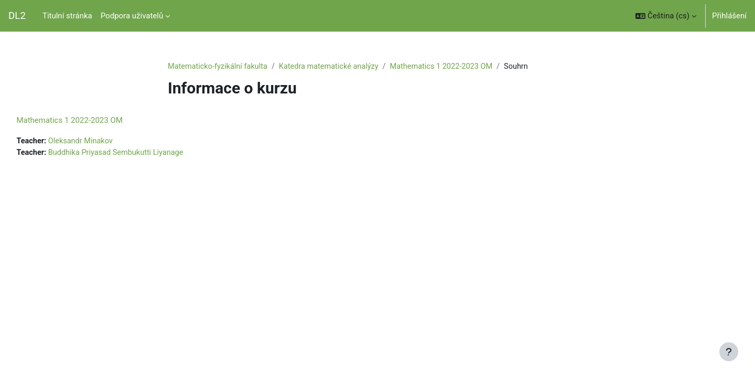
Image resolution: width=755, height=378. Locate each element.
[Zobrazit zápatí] (728, 351)
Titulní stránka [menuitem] (67, 15)
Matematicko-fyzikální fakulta (219, 66)
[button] (666, 16)
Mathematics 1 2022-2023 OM (450, 66)
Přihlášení (729, 15)
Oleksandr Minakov (106, 141)
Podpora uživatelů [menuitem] (132, 15)
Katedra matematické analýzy (334, 66)
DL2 (17, 16)
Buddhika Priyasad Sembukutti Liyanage (143, 153)
